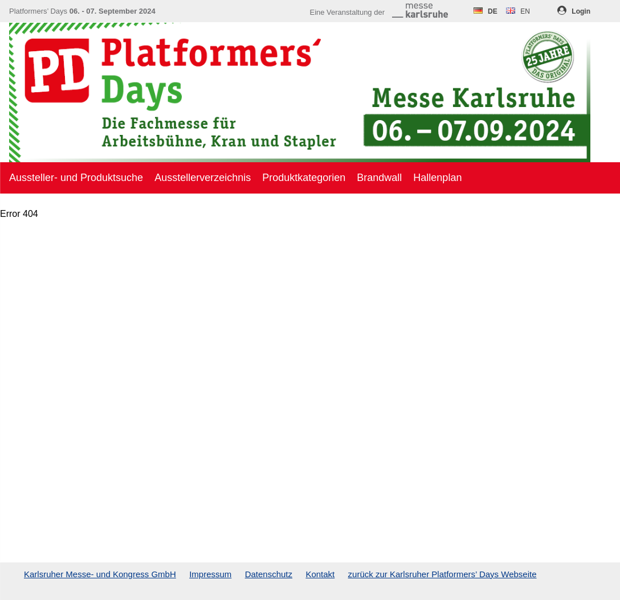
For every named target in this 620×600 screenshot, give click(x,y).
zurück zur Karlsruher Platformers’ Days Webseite (442, 574)
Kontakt (320, 574)
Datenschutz (268, 574)
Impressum (210, 574)
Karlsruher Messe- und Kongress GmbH (100, 574)
